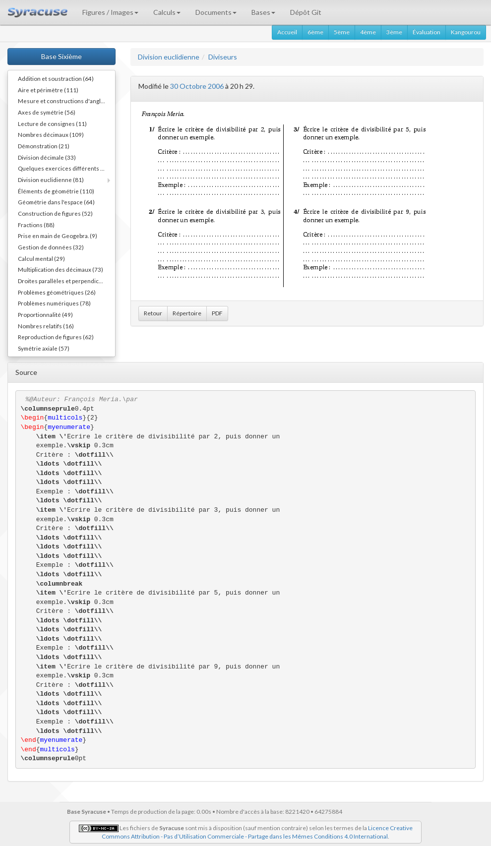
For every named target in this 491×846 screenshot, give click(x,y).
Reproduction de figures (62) (56, 336)
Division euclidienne (168, 57)
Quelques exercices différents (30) (64, 168)
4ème (368, 32)
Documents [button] (216, 12)
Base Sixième (61, 56)
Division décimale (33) (47, 157)
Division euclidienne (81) (51, 179)
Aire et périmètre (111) (48, 89)
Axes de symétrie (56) (46, 112)
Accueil (287, 32)
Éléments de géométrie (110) (56, 190)
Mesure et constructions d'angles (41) (66, 100)
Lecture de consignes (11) (52, 123)
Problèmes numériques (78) (54, 303)
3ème (394, 32)
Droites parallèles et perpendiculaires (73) (66, 280)
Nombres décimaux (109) (51, 134)
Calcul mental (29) (41, 258)
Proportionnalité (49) (45, 314)
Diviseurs (222, 57)
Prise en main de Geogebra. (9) (57, 235)
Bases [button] (263, 12)
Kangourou (466, 32)
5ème (342, 32)
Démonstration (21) (43, 145)
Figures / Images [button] (110, 12)
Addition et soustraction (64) (56, 78)
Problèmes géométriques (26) (57, 292)
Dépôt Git (305, 12)
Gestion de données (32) (51, 246)
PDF (217, 313)
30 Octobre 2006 (197, 86)
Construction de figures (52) (55, 213)
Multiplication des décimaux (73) (60, 269)
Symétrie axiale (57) (43, 348)
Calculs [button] (167, 12)
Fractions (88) (36, 224)
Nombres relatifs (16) (46, 325)
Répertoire (187, 313)
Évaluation (426, 32)
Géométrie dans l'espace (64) (56, 201)
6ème (315, 32)
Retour (153, 313)
